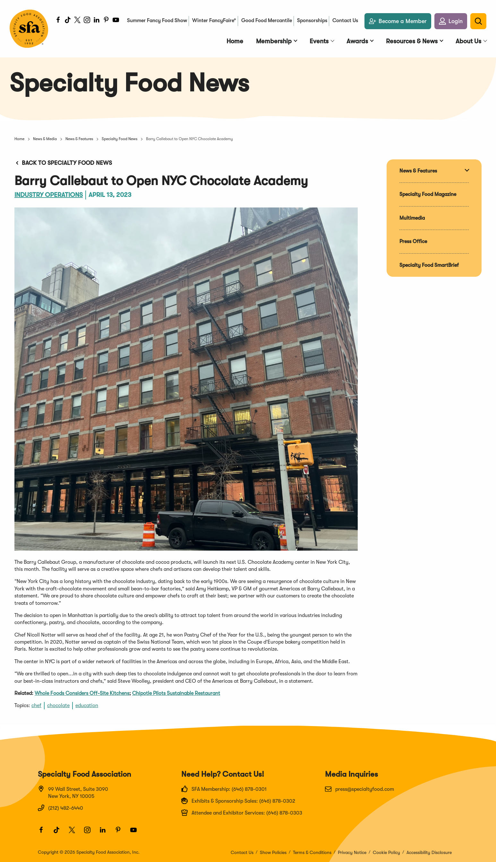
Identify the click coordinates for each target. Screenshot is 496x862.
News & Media (45, 139)
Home (19, 139)
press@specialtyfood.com (359, 789)
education (86, 705)
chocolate (58, 705)
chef (36, 705)
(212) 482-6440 (60, 808)
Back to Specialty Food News (63, 163)
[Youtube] (116, 21)
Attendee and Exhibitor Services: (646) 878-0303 (241, 812)
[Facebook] (58, 21)
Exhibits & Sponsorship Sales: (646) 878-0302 (238, 801)
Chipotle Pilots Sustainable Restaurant (176, 693)
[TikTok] (67, 21)
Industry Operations (48, 195)
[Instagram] (87, 21)
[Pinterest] (106, 21)
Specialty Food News (119, 139)
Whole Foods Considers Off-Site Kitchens (82, 693)
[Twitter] (77, 21)
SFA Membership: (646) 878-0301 (224, 789)
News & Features (79, 139)
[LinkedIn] (96, 21)
